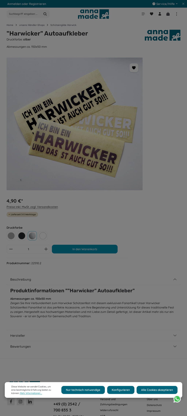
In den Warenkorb (145, 120)
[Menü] (142, 14)
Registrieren (37, 4)
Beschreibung (20, 169)
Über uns (152, 289)
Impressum (154, 301)
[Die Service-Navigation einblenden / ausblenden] (165, 4)
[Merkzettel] (151, 14)
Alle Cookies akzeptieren (158, 391)
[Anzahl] (134, 109)
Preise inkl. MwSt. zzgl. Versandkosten (138, 67)
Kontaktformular (63, 321)
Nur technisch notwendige (89, 391)
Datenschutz (154, 295)
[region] (56, 106)
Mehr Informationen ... (22, 394)
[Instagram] (20, 292)
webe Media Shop (44, 410)
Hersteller (17, 226)
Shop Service (111, 274)
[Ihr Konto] (159, 14)
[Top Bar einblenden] (176, 14)
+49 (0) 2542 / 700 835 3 (66, 297)
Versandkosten (98, 403)
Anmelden (14, 4)
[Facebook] (11, 292)
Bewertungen (20, 237)
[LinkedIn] (30, 292)
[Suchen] (45, 15)
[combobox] (24, 15)
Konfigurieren (124, 391)
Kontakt (105, 283)
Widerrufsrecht (109, 300)
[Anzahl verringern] (116, 109)
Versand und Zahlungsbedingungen (113, 292)
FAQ (102, 312)
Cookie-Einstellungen (159, 283)
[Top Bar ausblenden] (183, 4)
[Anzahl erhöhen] (152, 109)
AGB (102, 306)
